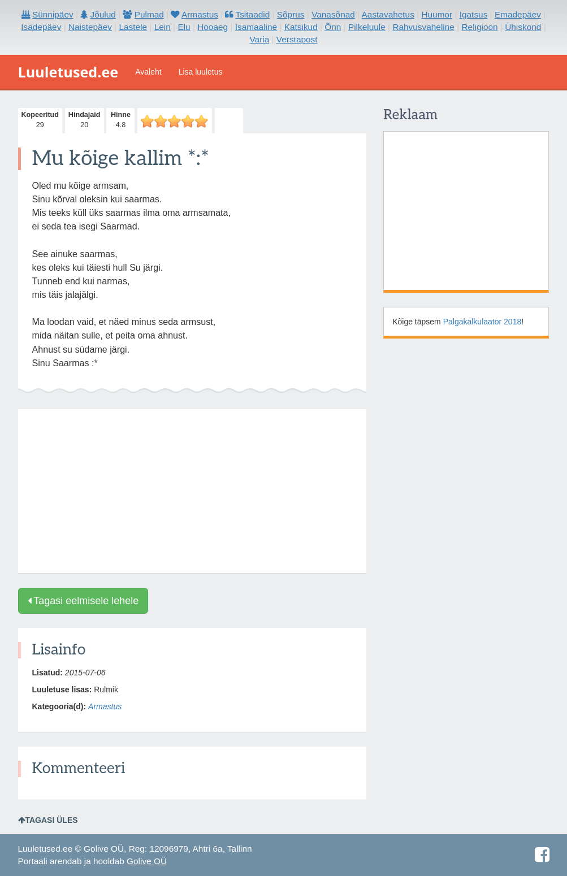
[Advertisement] (192, 491)
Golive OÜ (147, 861)
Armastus (105, 706)
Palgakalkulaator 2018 (482, 321)
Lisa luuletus (201, 71)
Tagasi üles (48, 820)
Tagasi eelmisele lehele (83, 600)
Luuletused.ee (68, 71)
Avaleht (148, 71)
